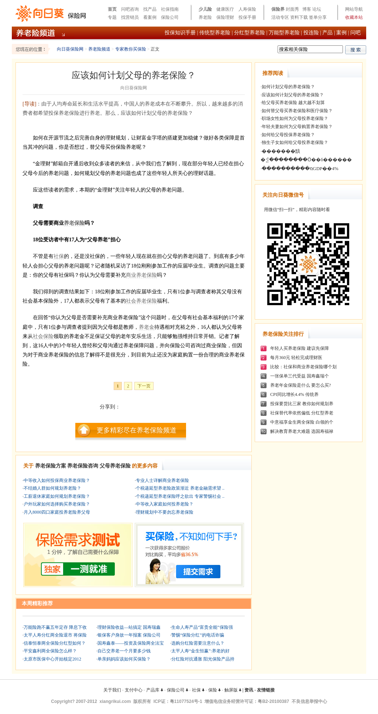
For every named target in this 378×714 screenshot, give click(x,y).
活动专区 (280, 17)
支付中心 (133, 690)
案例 (341, 32)
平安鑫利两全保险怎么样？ (50, 650)
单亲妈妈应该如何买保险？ (124, 659)
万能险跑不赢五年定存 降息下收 (55, 627)
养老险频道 (99, 49)
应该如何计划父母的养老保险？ (293, 94)
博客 (306, 9)
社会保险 (43, 336)
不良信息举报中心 (309, 701)
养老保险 (74, 223)
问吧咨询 (130, 9)
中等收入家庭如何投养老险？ (164, 504)
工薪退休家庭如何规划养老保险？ (57, 496)
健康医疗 (225, 9)
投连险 (311, 32)
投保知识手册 (180, 32)
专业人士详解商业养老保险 (162, 480)
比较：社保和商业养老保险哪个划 (303, 366)
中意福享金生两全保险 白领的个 (301, 422)
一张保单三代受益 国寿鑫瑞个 (299, 376)
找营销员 (130, 17)
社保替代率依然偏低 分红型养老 (301, 412)
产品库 (154, 690)
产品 (327, 32)
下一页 (144, 386)
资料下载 (299, 17)
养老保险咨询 (82, 466)
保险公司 (170, 17)
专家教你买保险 (130, 49)
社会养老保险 (141, 301)
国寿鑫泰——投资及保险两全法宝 (130, 643)
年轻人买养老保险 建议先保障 (299, 348)
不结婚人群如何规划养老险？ (52, 488)
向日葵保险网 (70, 49)
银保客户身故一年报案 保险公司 (129, 635)
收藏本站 (354, 17)
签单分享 (318, 17)
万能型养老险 (284, 32)
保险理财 (225, 17)
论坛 (316, 9)
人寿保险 (247, 9)
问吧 (355, 32)
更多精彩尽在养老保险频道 (136, 430)
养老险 (205, 17)
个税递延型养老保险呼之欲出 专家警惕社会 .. (180, 496)
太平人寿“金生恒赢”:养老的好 (200, 650)
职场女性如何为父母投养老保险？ (295, 118)
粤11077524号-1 (186, 701)
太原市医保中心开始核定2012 (52, 659)
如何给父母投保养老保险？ (288, 134)
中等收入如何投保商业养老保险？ (57, 480)
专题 (112, 17)
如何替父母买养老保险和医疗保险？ (297, 110)
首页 (112, 9)
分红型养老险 (249, 32)
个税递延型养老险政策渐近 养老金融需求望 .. (180, 488)
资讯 (248, 690)
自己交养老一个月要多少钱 (124, 650)
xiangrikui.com (115, 701)
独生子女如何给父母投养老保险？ (295, 142)
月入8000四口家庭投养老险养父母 (57, 512)
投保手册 (247, 17)
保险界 (278, 9)
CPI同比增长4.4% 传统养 (294, 394)
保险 (214, 690)
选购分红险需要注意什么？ (197, 643)
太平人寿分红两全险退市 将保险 (55, 635)
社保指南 (170, 9)
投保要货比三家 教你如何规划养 (301, 403)
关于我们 (112, 690)
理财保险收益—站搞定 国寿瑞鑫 (129, 627)
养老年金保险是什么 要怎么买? (300, 385)
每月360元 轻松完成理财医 (296, 357)
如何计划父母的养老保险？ (288, 86)
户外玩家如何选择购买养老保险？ (57, 504)
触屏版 (232, 690)
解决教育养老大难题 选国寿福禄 (301, 431)
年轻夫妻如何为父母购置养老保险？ (297, 126)
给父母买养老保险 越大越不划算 (293, 102)
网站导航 (354, 9)
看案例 (150, 17)
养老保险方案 (50, 466)
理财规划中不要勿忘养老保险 (164, 512)
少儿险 (205, 9)
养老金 (146, 327)
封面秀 (292, 9)
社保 (59, 256)
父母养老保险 (115, 466)
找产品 (150, 9)
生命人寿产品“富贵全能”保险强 (202, 627)
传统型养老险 (214, 32)
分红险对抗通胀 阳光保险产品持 (202, 659)
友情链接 (266, 690)
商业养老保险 (141, 275)
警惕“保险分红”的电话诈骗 (197, 635)
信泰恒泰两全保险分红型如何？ (55, 643)
